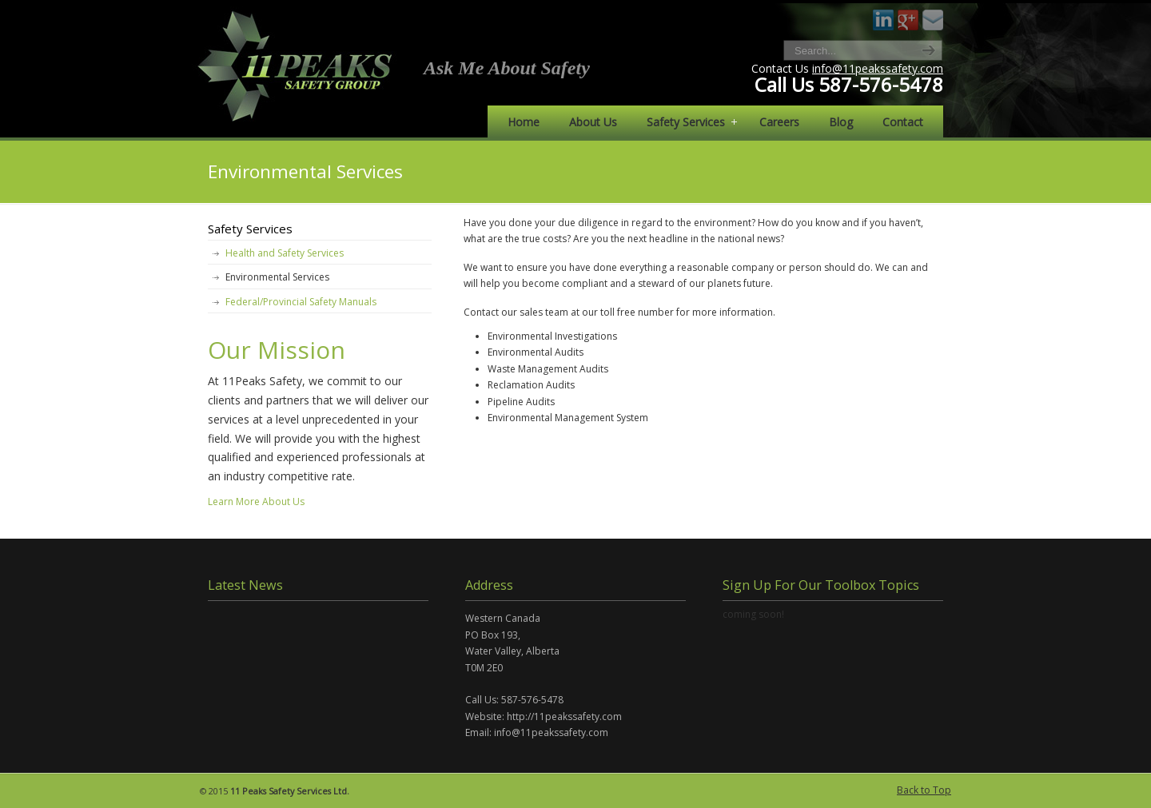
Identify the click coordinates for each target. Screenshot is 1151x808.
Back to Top (924, 790)
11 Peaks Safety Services (297, 64)
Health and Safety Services (284, 253)
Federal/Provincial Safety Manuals (300, 301)
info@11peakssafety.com (877, 68)
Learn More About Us (256, 501)
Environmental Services (277, 277)
